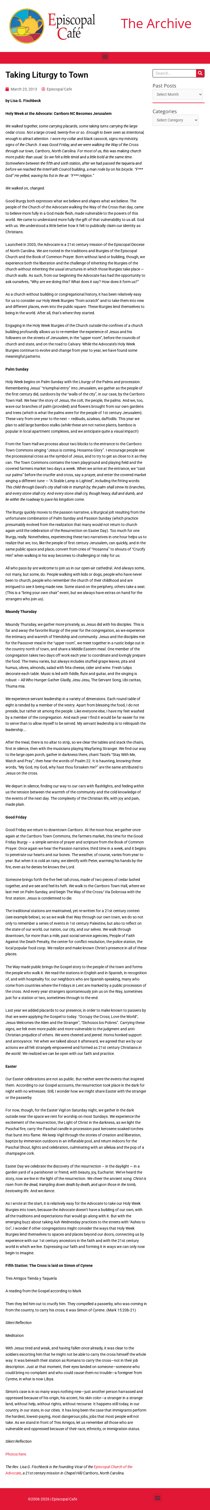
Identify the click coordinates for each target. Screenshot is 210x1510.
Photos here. (16, 1454)
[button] (105, 56)
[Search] (200, 73)
